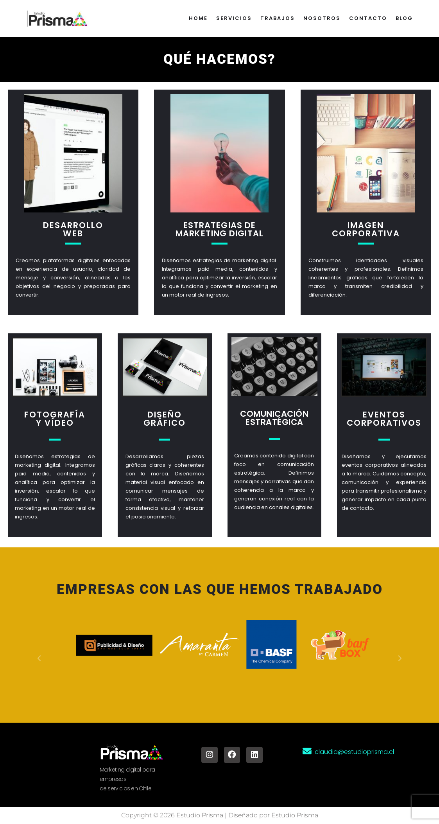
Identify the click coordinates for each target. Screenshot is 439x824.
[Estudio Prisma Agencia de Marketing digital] (59, 19)
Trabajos (277, 18)
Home (198, 18)
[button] (39, 658)
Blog (404, 18)
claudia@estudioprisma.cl (354, 752)
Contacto (368, 18)
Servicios (234, 18)
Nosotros (321, 18)
